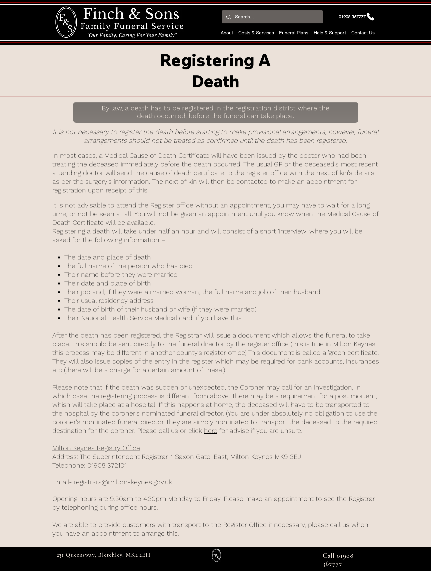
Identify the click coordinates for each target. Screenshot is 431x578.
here (210, 431)
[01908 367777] (357, 16)
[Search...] (272, 16)
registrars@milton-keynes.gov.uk (123, 482)
